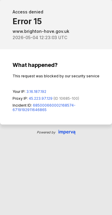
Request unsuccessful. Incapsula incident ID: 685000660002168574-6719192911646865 (56, 107)
